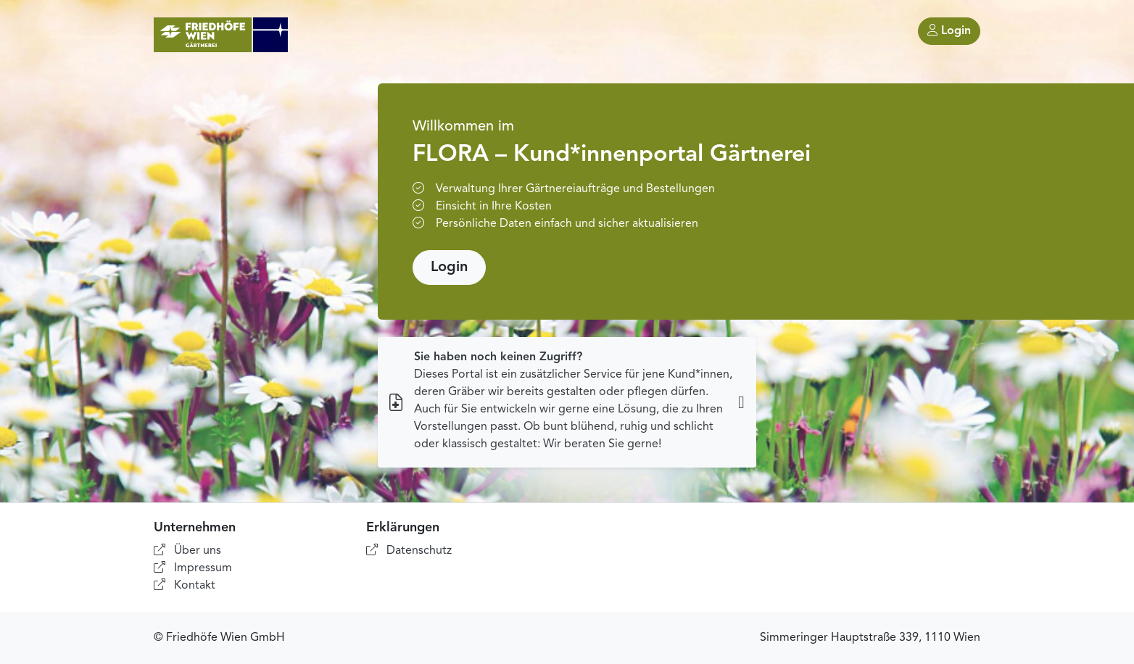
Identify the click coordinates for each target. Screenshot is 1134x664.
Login (949, 30)
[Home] (221, 34)
